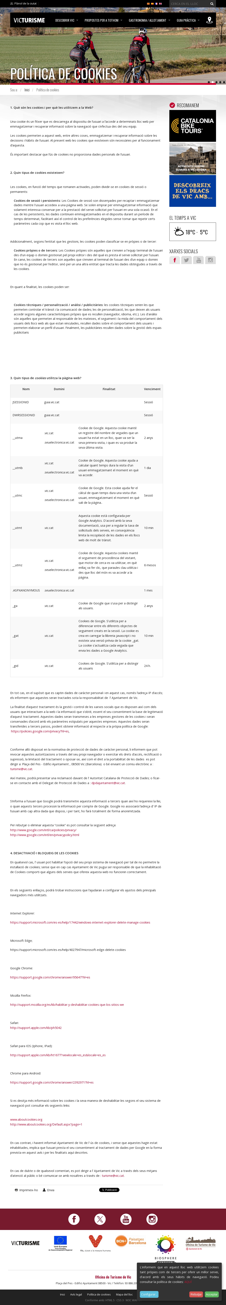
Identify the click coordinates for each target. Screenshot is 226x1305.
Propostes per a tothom (101, 20)
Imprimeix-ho (28, 1190)
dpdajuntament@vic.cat (108, 783)
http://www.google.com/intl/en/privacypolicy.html (44, 835)
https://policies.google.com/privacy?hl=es (40, 731)
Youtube (198, 260)
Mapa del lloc (124, 1294)
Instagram (210, 260)
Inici (27, 89)
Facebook (174, 260)
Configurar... (149, 1294)
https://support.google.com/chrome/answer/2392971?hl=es (52, 1082)
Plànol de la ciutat (25, 3)
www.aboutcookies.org (26, 1119)
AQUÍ (188, 1282)
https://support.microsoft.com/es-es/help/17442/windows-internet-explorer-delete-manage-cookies (80, 922)
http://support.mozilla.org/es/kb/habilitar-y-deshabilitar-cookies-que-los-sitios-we (67, 1005)
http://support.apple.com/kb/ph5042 (36, 1028)
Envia (50, 1190)
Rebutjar (196, 1294)
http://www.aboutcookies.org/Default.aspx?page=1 (46, 1124)
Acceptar (212, 1294)
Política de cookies (99, 1294)
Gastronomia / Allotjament (147, 20)
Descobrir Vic (64, 20)
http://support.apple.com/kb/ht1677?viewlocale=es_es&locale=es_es (58, 1055)
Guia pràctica (186, 20)
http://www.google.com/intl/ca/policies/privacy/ (43, 830)
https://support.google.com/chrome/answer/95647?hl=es (50, 977)
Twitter (186, 260)
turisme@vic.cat (21, 769)
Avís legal (76, 1294)
